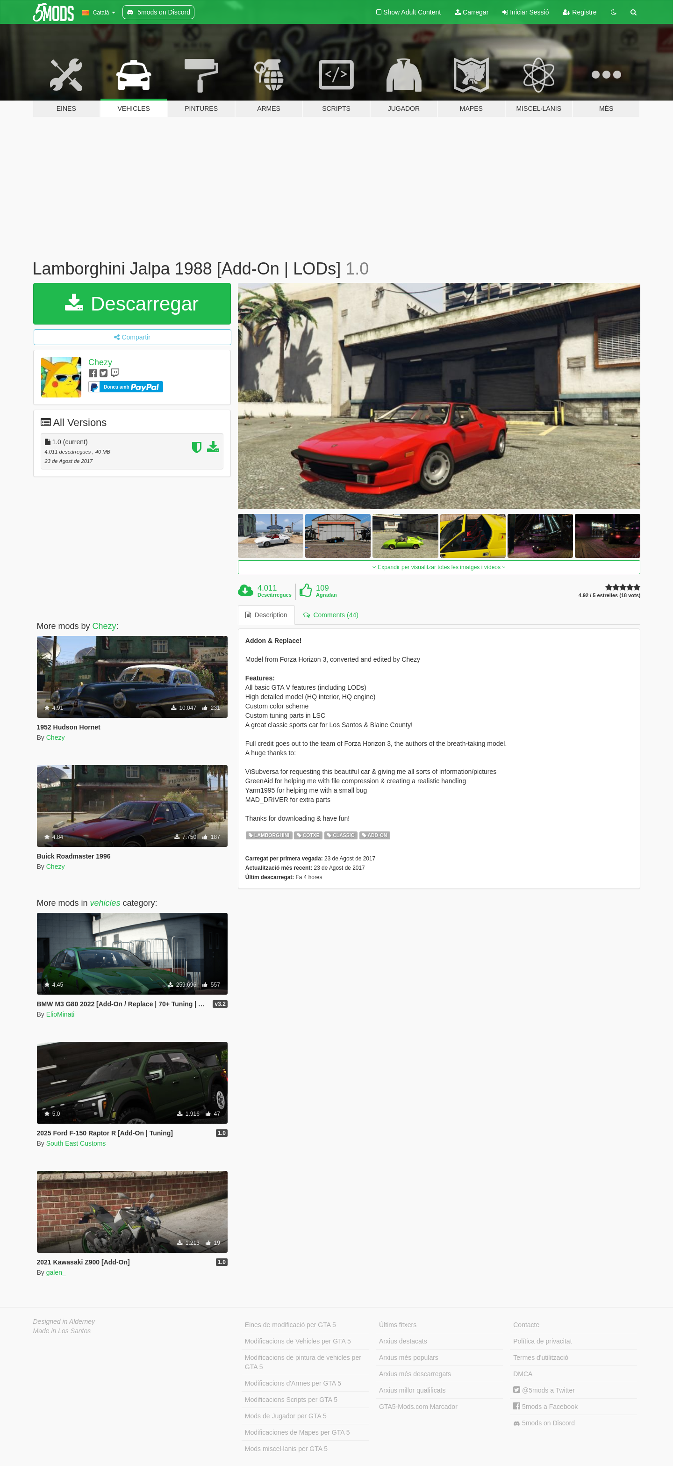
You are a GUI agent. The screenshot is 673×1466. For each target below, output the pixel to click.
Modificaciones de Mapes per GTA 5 (297, 1432)
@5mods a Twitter (544, 1390)
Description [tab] (266, 615)
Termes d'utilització (540, 1357)
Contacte (526, 1325)
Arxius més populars (408, 1357)
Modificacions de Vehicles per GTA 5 (298, 1341)
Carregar (471, 12)
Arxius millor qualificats (412, 1390)
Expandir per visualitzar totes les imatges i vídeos (439, 567)
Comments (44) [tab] (330, 615)
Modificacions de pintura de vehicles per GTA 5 (303, 1362)
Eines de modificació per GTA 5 (290, 1325)
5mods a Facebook (545, 1406)
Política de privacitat (542, 1341)
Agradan (326, 595)
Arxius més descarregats (415, 1374)
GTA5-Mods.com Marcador (418, 1406)
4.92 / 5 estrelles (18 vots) (610, 595)
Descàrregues (275, 595)
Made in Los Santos (62, 1331)
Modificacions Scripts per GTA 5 (291, 1399)
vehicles (105, 903)
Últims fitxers (397, 1325)
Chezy (100, 362)
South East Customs (76, 1143)
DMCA (522, 1374)
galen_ (56, 1272)
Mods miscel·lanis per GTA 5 (286, 1448)
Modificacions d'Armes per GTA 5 (293, 1383)
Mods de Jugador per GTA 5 (286, 1416)
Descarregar (132, 304)
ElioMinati (60, 1014)
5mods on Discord (544, 1423)
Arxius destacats (403, 1341)
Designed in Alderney (64, 1321)
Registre (579, 12)
